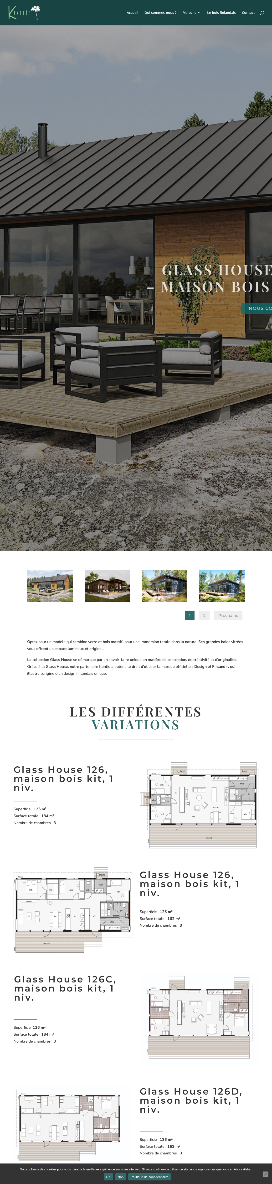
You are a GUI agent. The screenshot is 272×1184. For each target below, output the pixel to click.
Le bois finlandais (221, 13)
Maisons (189, 13)
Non (121, 1177)
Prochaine (228, 615)
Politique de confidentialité (149, 1177)
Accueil (132, 13)
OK (108, 1177)
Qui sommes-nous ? (160, 13)
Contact (248, 13)
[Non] (265, 1174)
